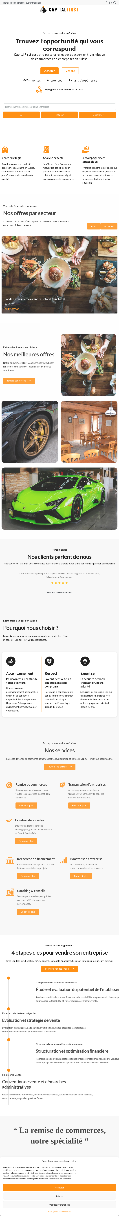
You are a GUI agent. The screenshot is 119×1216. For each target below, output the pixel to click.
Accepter (59, 1187)
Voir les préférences (59, 1204)
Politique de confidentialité (59, 1212)
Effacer (60, 114)
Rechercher (98, 114)
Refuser (59, 1196)
